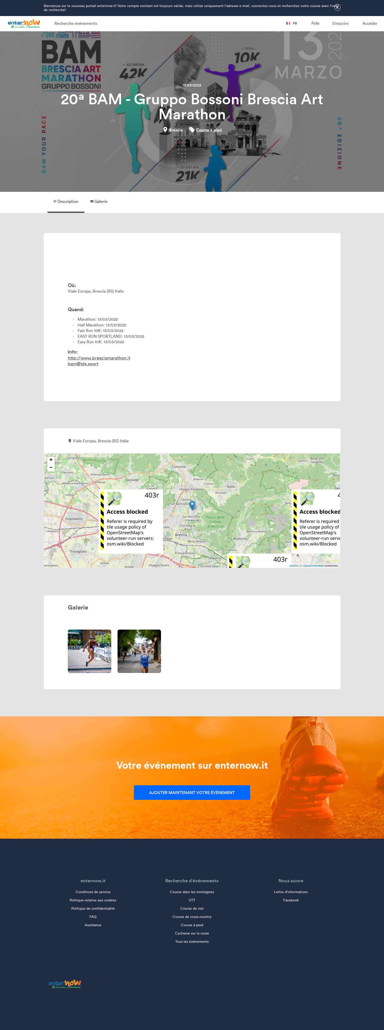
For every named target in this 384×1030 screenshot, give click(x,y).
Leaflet (293, 565)
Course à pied (209, 129)
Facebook (291, 900)
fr (291, 23)
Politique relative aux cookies (93, 900)
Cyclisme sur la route (192, 933)
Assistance (93, 925)
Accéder (369, 23)
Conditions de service (93, 892)
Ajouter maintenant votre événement (192, 792)
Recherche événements (75, 23)
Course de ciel (192, 908)
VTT (192, 900)
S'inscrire (340, 23)
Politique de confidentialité (93, 908)
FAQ (92, 917)
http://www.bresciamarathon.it (99, 358)
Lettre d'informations (291, 892)
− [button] (50, 468)
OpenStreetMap (313, 565)
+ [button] (50, 460)
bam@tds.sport (83, 364)
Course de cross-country (192, 917)
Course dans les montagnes (192, 892)
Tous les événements (192, 941)
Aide (315, 23)
